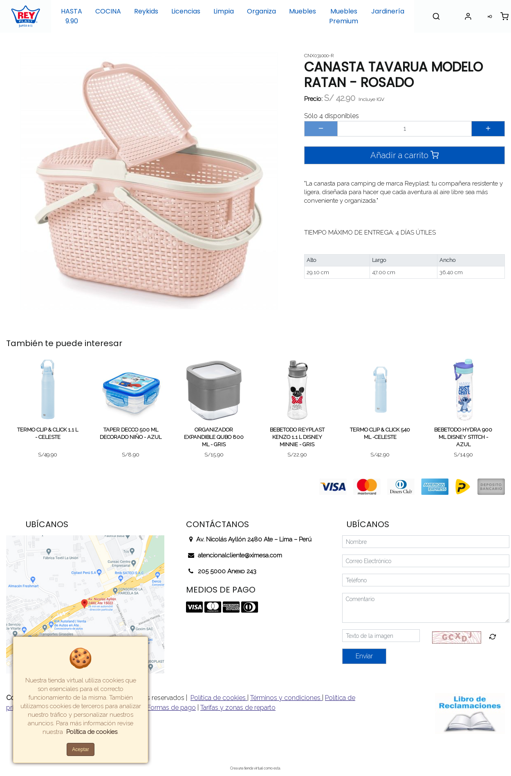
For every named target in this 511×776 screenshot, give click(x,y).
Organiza (261, 11)
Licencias (185, 11)
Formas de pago (171, 707)
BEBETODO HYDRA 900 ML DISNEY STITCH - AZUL (463, 437)
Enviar (364, 656)
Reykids (146, 11)
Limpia (223, 11)
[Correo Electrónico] (425, 561)
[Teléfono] (425, 580)
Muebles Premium (343, 16)
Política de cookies (219, 698)
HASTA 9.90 (71, 16)
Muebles (302, 11)
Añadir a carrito (404, 155)
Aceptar (80, 749)
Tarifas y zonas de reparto (238, 707)
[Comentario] (425, 608)
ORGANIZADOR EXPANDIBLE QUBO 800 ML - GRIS (214, 437)
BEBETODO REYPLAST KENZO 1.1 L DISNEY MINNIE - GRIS (297, 437)
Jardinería (387, 11)
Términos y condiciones (286, 698)
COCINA (108, 11)
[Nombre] (425, 541)
